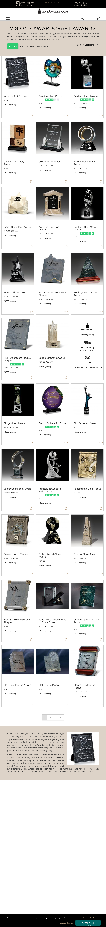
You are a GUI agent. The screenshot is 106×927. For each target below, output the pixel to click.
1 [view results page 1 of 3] (44, 717)
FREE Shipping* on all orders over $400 (24, 3)
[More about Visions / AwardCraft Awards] (53, 753)
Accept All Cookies (88, 924)
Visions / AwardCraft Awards (35, 46)
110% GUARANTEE (52, 2)
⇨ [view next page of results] (61, 717)
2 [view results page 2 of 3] (50, 717)
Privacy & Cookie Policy (91, 918)
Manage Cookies (66, 923)
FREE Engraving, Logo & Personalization (80, 3)
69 (14, 46)
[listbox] (92, 45)
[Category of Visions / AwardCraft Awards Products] (53, 39)
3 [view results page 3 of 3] (55, 717)
